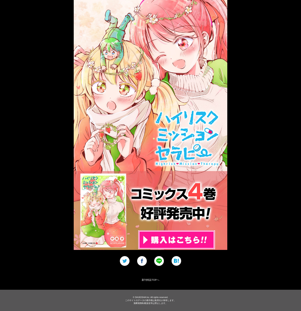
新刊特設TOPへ (150, 279)
